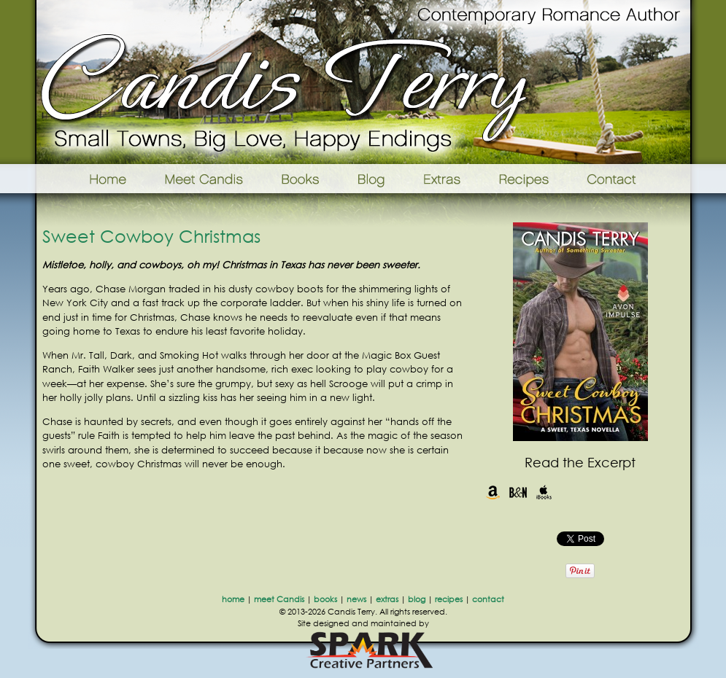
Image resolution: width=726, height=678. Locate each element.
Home (89, 178)
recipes (449, 599)
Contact (634, 178)
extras (387, 599)
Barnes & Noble (518, 492)
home (233, 599)
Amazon (493, 492)
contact (488, 599)
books (325, 599)
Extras (441, 178)
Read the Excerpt (580, 462)
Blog (371, 178)
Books (301, 178)
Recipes (525, 178)
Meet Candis (207, 178)
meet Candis (279, 599)
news (356, 599)
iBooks (544, 492)
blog (416, 599)
